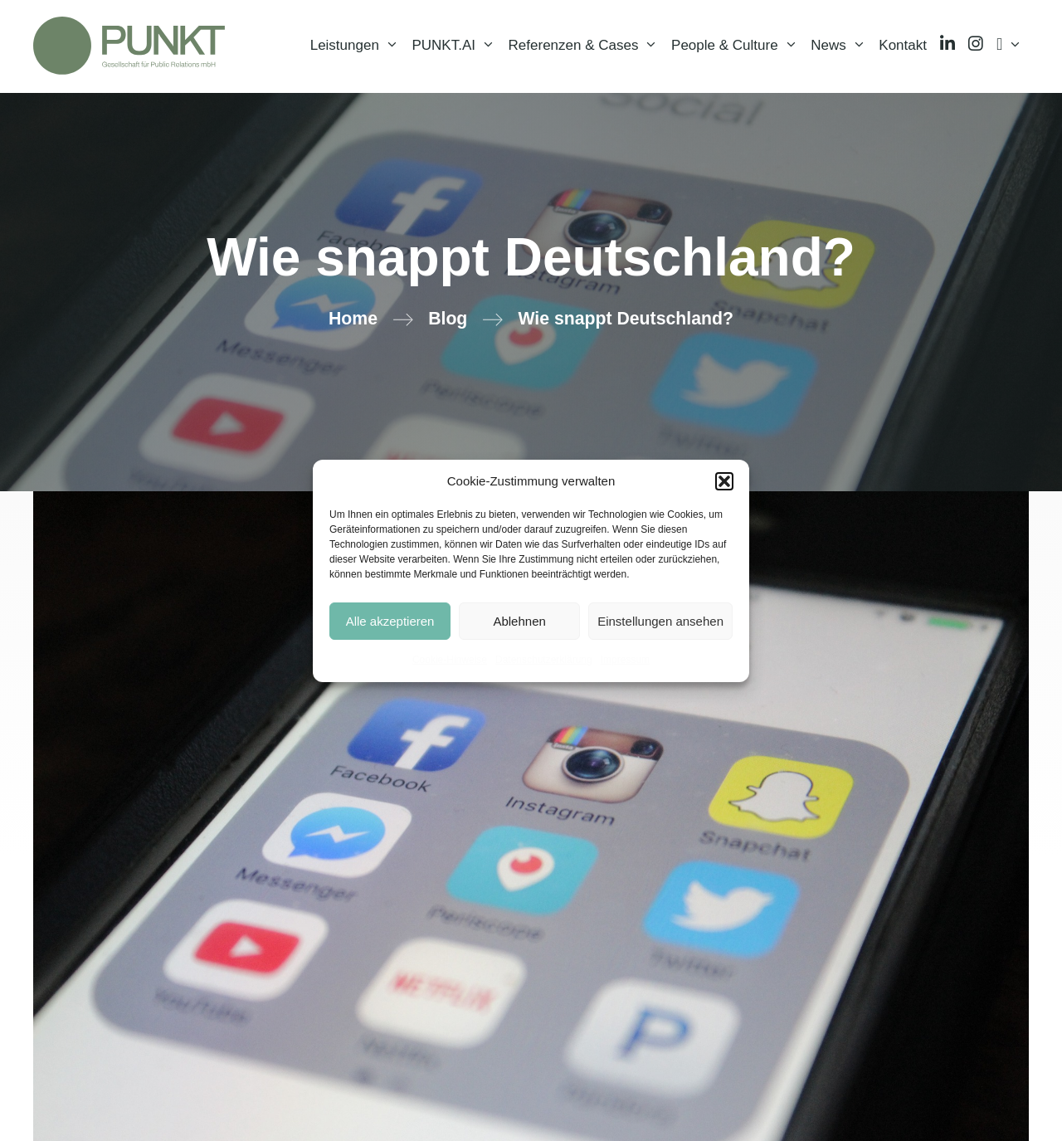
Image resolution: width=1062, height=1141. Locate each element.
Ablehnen (519, 621)
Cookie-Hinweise (449, 660)
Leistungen (358, 45)
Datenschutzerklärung (543, 660)
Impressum (625, 660)
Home (353, 319)
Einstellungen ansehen (660, 621)
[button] (724, 481)
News (841, 45)
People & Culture (737, 45)
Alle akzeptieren (390, 621)
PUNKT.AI (456, 45)
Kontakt (903, 45)
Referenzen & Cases (587, 45)
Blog (447, 319)
